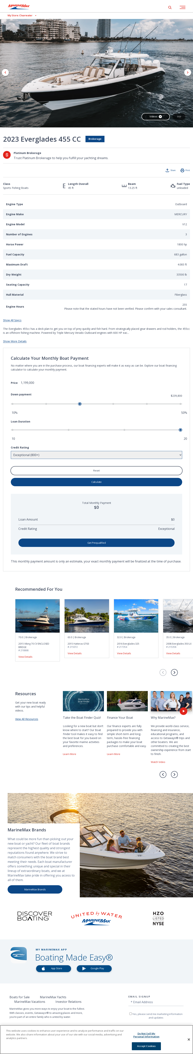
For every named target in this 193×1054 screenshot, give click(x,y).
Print (187, 170)
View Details (25, 656)
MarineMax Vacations (29, 1002)
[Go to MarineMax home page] (22, 7)
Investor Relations (68, 1002)
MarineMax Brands (35, 889)
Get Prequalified (96, 542)
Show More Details (15, 341)
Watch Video (158, 761)
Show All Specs (12, 320)
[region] (96, 1039)
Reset (96, 470)
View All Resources (26, 719)
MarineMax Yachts (53, 997)
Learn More (69, 754)
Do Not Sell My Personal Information (146, 1035)
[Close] (189, 1039)
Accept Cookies (146, 1046)
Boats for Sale (19, 997)
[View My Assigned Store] (18, 15)
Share (173, 170)
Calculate (96, 482)
